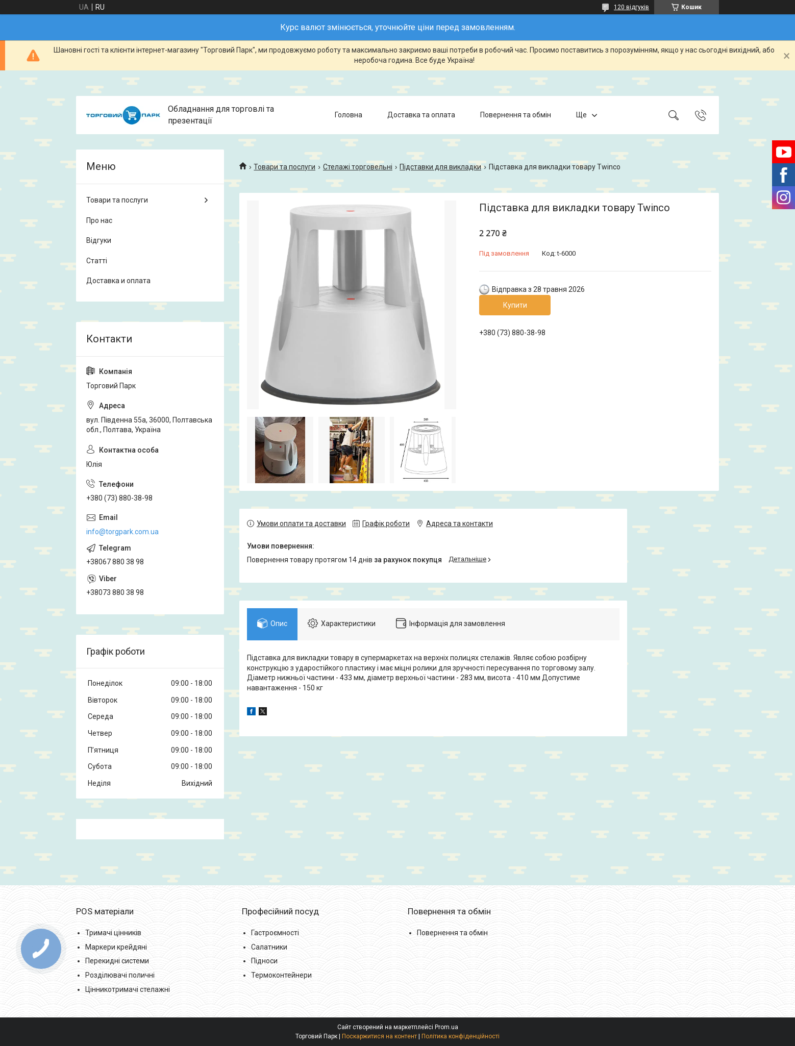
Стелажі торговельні (357, 167)
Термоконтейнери (281, 975)
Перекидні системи (117, 961)
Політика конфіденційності (460, 1036)
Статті (96, 261)
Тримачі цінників (113, 933)
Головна (348, 115)
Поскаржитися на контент (379, 1036)
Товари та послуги (284, 167)
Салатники (269, 947)
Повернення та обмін (515, 115)
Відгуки (98, 240)
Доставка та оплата (421, 115)
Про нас (99, 220)
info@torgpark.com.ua (122, 532)
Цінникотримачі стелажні (127, 989)
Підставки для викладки (440, 167)
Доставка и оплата (118, 281)
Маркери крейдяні (116, 947)
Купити (515, 305)
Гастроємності (275, 933)
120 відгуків (631, 7)
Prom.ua (446, 1027)
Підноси (264, 961)
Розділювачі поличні (120, 975)
